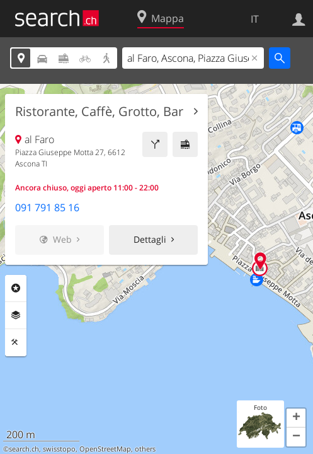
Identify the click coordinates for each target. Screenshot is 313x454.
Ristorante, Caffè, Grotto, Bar (99, 111)
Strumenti (15, 342)
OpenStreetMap (105, 449)
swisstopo (59, 449)
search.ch (24, 449)
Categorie (15, 288)
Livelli (15, 315)
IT (255, 19)
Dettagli (150, 239)
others (145, 449)
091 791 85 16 (47, 207)
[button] (296, 418)
